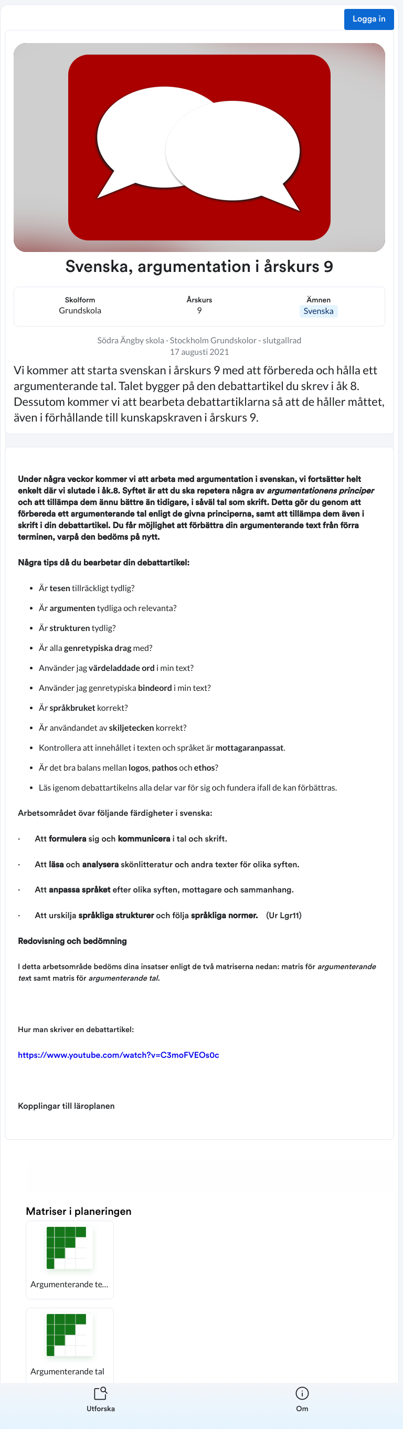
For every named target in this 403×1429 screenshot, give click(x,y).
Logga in (369, 19)
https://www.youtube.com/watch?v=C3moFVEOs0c (118, 1056)
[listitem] (100, 1406)
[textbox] (199, 793)
